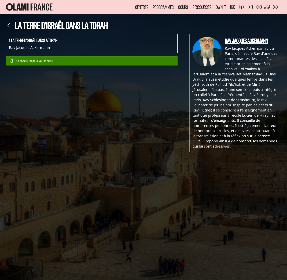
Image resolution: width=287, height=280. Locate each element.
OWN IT (221, 7)
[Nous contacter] (232, 7)
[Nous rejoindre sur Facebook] (241, 7)
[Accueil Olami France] (29, 7)
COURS (183, 7)
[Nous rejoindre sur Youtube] (259, 7)
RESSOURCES (201, 7)
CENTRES (141, 7)
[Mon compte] (275, 7)
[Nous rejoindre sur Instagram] (250, 7)
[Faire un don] (267, 7)
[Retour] (9, 25)
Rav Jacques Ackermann (246, 40)
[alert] (92, 60)
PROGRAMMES (163, 7)
